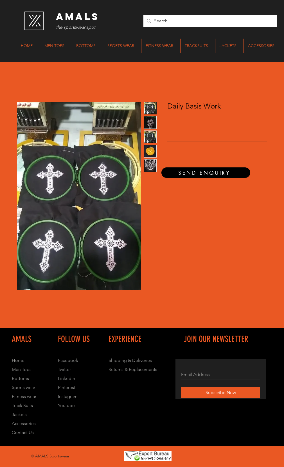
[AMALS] (77, 16)
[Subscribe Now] (220, 392)
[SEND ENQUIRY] (205, 172)
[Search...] (209, 21)
